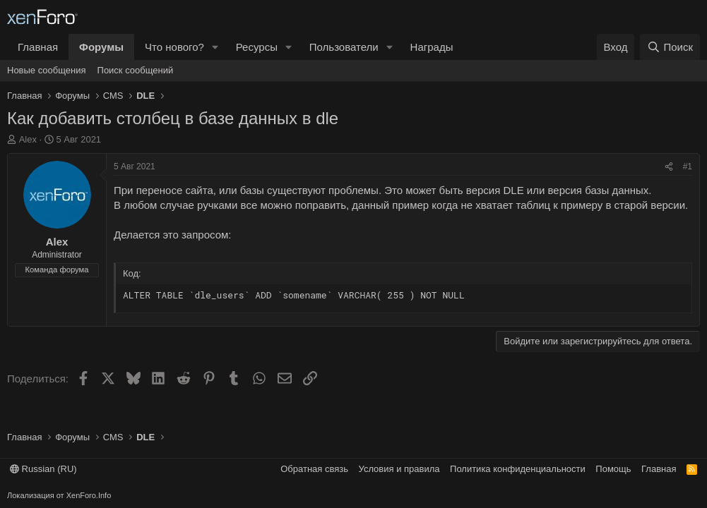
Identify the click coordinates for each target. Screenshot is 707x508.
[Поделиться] (669, 167)
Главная (38, 47)
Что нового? (174, 47)
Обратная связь (314, 469)
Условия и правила (399, 469)
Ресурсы (257, 47)
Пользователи (344, 47)
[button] (215, 47)
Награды (431, 47)
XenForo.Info (89, 495)
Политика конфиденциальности (518, 469)
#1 (687, 166)
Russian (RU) (43, 469)
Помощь (613, 469)
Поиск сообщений (135, 70)
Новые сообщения (46, 70)
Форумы (101, 47)
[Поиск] (670, 47)
